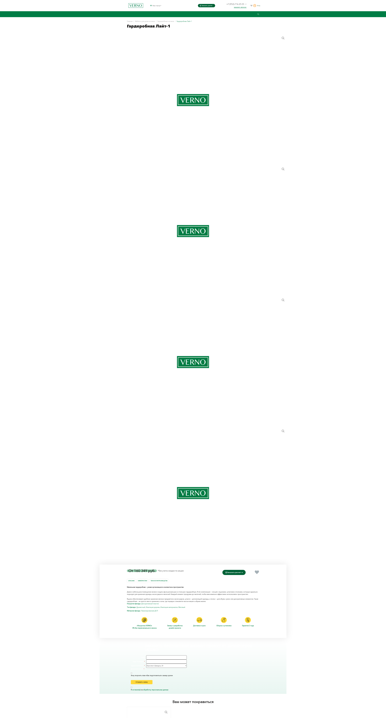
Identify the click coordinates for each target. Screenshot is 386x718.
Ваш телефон (138, 661)
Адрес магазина (137, 665)
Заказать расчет (206, 6)
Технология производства (159, 580)
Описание (131, 580)
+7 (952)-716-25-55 (235, 4)
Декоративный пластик (150, 603)
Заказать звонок (240, 7)
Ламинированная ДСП (149, 610)
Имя (143, 657)
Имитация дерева (153, 607)
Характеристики (142, 580)
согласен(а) (136, 693)
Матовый (181, 607)
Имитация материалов (169, 607)
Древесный (140, 607)
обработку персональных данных (155, 693)
